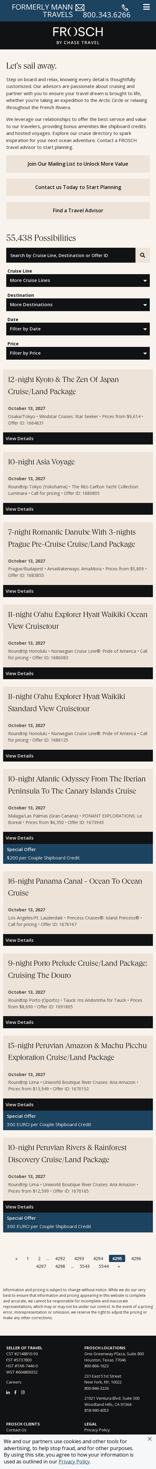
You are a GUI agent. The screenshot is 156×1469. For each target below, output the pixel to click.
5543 (85, 1266)
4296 (136, 1258)
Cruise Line (19, 271)
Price (13, 344)
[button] (149, 1438)
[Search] (142, 255)
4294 (98, 1258)
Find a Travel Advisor (78, 210)
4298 (60, 1266)
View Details (20, 438)
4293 (79, 1258)
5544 (104, 1266)
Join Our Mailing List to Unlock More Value (78, 163)
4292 (60, 1258)
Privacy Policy (74, 1461)
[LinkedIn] (8, 1392)
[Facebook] (15, 1392)
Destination (20, 295)
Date (12, 319)
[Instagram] (23, 1392)
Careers (13, 1382)
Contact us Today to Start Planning (78, 187)
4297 (41, 1266)
